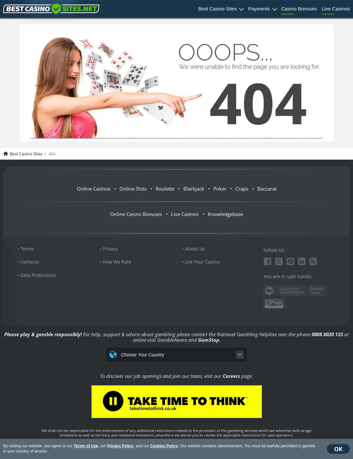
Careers (231, 376)
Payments (259, 8)
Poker (219, 188)
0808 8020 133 (327, 334)
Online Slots (133, 188)
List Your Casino (202, 262)
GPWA (274, 304)
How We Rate (117, 262)
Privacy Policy (120, 446)
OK (338, 449)
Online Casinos (93, 188)
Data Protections (38, 275)
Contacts (29, 262)
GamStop (208, 340)
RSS (313, 261)
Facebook (267, 261)
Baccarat (266, 188)
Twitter (279, 261)
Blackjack (193, 188)
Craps (241, 188)
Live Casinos (336, 8)
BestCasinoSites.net (51, 9)
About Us (195, 249)
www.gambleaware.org (317, 291)
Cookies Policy (164, 446)
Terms (27, 249)
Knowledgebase (225, 214)
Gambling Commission (292, 290)
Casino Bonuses (299, 8)
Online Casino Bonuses (136, 214)
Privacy (110, 249)
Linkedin (302, 261)
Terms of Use (86, 446)
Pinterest (290, 261)
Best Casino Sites (217, 8)
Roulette (165, 188)
